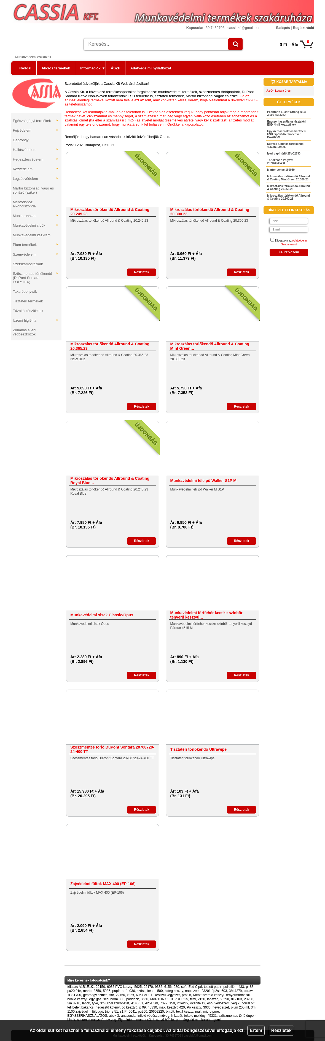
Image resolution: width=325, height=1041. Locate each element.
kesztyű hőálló (163, 1020)
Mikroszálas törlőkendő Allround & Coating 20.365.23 (109, 346)
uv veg (111, 1020)
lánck (86, 1003)
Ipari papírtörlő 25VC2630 (283, 153)
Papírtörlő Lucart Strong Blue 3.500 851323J (286, 113)
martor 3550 (92, 991)
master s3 (143, 1020)
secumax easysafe (90, 1020)
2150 (201, 999)
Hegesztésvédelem (36, 159)
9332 (158, 987)
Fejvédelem (36, 130)
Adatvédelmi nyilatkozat (150, 68)
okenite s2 (197, 1003)
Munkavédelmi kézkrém (32, 235)
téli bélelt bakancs (80, 1007)
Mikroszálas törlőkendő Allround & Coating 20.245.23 (109, 211)
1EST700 (74, 995)
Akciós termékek (56, 68)
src (111, 995)
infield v (182, 1003)
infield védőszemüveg (153, 1016)
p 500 (158, 991)
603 (224, 991)
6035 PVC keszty (119, 987)
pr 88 (249, 987)
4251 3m (151, 1003)
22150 (120, 995)
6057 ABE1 (144, 995)
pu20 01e (74, 991)
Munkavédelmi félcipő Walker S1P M (203, 480)
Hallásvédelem (36, 150)
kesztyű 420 (176, 1007)
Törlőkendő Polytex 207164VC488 (280, 162)
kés (149, 991)
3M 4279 (235, 991)
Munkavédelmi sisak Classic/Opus (101, 615)
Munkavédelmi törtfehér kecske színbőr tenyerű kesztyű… (206, 615)
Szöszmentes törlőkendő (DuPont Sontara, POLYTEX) (36, 278)
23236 (248, 999)
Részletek (281, 1030)
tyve (95, 1003)
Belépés (283, 28)
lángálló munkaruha (196, 1020)
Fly (120, 1020)
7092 (164, 1003)
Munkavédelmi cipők (36, 225)
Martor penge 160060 (281, 169)
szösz (141, 991)
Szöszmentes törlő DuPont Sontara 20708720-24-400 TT (112, 749)
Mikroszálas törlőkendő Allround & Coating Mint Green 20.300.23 (288, 178)
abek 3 (114, 1016)
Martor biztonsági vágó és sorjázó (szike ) (33, 190)
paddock (132, 999)
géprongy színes (95, 995)
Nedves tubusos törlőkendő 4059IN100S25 (285, 145)
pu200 (142, 1011)
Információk (92, 68)
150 (172, 1003)
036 (132, 991)
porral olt (247, 1003)
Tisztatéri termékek (28, 301)
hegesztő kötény (108, 1007)
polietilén (229, 987)
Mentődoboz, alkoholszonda (24, 204)
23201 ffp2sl (210, 991)
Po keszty (194, 1007)
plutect (129, 1020)
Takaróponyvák (25, 291)
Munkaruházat (36, 216)
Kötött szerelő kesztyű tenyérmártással (221, 995)
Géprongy (21, 140)
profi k (186, 995)
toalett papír (212, 987)
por (178, 1020)
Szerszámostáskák (28, 264)
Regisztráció (303, 28)
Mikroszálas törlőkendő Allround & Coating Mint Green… (209, 346)
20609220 (156, 1011)
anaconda (128, 1016)
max (162, 1007)
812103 (236, 999)
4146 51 (137, 1003)
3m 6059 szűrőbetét (114, 1003)
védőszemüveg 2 (227, 1003)
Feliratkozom (289, 252)
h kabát (176, 1016)
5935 (106, 991)
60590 (224, 999)
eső (210, 1003)
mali (198, 1011)
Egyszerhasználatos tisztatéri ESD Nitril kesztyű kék (286, 123)
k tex (130, 995)
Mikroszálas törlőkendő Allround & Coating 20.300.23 (209, 211)
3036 (207, 1007)
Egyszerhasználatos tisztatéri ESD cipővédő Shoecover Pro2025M (286, 134)
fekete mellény (194, 1016)
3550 (144, 999)
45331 (212, 1016)
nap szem (192, 991)
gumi (217, 1020)
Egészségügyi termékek (36, 121)
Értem (256, 1030)
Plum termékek (36, 245)
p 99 (142, 1007)
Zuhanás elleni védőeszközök (24, 332)
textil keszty (184, 1011)
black (71, 1020)
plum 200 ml (240, 1007)
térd (193, 999)
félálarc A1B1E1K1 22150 (86, 987)
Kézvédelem (36, 169)
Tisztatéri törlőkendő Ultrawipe (198, 749)
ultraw (248, 991)
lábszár (212, 999)
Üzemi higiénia (36, 320)
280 (176, 987)
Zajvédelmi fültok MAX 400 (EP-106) (103, 884)
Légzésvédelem (36, 179)
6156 (168, 987)
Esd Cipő (195, 987)
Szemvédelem (36, 254)
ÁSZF (115, 68)
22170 (148, 987)
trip (107, 1011)
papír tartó (119, 991)
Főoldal (25, 68)
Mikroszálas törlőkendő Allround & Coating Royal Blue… (109, 480)
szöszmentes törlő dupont (237, 1016)
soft (183, 987)
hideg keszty (174, 991)
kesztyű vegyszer (167, 995)
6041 (132, 1011)
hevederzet (221, 1007)
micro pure (211, 1011)
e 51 (115, 1011)
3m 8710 (73, 1003)
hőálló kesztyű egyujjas (84, 999)
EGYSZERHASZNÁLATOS (87, 1016)
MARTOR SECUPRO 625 (169, 999)
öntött (170, 1011)
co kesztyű (129, 1007)
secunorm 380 (113, 999)
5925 (138, 987)
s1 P (123, 1011)
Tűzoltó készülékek (28, 311)
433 (241, 987)
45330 (152, 1007)
